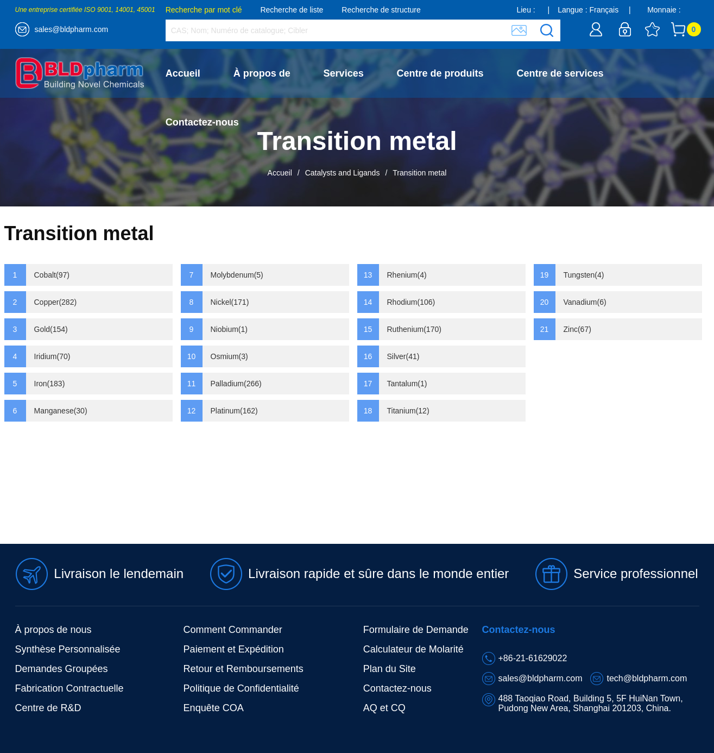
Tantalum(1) (407, 383)
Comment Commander (233, 629)
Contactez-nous (202, 122)
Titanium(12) (408, 410)
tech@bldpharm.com (646, 678)
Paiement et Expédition (234, 649)
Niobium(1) (229, 329)
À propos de (261, 73)
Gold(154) (51, 329)
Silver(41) (403, 356)
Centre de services (560, 73)
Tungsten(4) (584, 275)
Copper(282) (55, 302)
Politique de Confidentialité (241, 688)
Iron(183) (49, 383)
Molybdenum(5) (237, 275)
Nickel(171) (230, 302)
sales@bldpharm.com (72, 29)
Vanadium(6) (585, 302)
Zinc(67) (577, 329)
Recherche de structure (381, 9)
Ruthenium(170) (414, 329)
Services (344, 73)
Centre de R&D (48, 707)
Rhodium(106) (411, 302)
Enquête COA (214, 707)
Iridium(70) (52, 356)
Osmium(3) (229, 356)
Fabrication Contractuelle (69, 688)
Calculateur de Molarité (413, 649)
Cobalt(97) (51, 275)
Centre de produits (440, 73)
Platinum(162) (234, 410)
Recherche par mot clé (204, 9)
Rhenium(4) (407, 275)
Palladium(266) (236, 383)
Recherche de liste (291, 9)
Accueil (183, 73)
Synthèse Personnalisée (68, 649)
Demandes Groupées (61, 668)
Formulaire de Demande (416, 629)
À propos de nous (53, 629)
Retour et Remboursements (244, 668)
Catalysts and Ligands (342, 172)
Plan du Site (389, 668)
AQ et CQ (384, 707)
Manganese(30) (60, 410)
